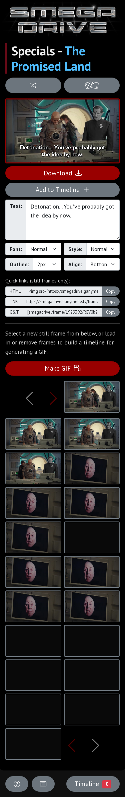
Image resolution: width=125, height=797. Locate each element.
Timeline (93, 783)
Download (63, 173)
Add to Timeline (62, 189)
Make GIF (62, 368)
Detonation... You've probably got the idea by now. (73, 220)
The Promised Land (51, 58)
